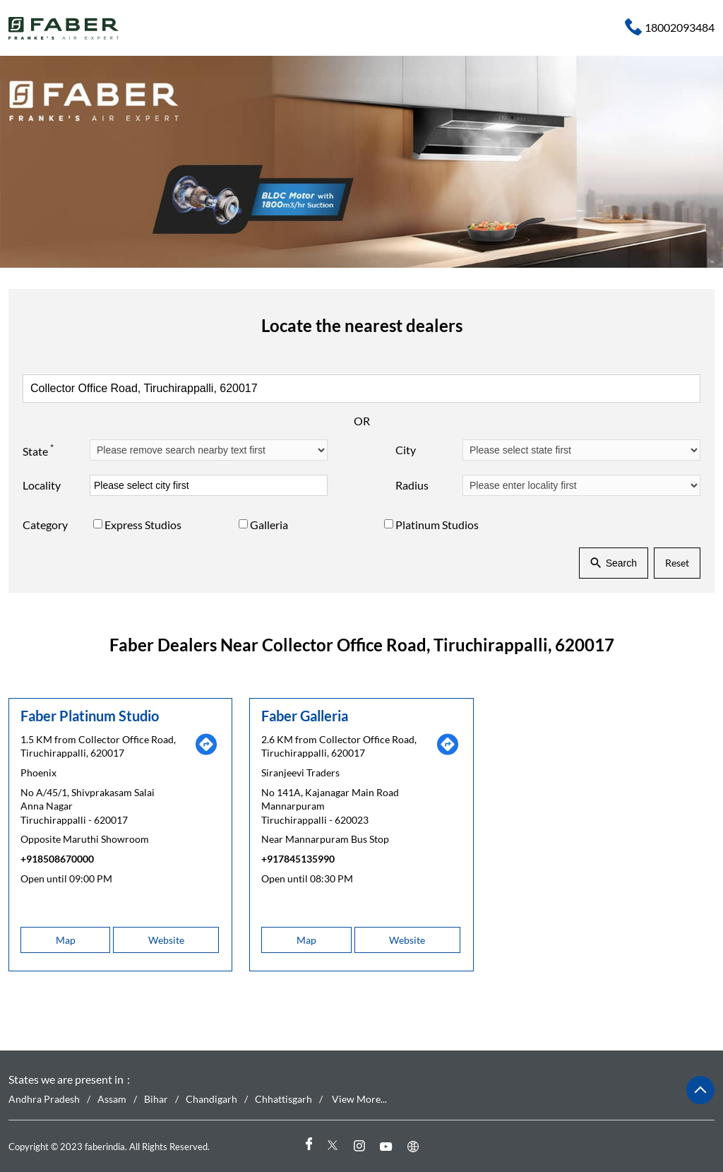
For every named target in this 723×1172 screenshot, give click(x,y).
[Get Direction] (206, 752)
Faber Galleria (304, 714)
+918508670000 (57, 859)
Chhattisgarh (283, 1099)
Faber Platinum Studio (89, 714)
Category (45, 524)
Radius (412, 485)
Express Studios (142, 524)
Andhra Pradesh (44, 1099)
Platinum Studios (437, 524)
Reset (677, 563)
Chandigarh (211, 1099)
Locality (42, 485)
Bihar (156, 1099)
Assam (111, 1099)
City (405, 449)
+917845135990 (298, 859)
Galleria (269, 524)
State (38, 449)
